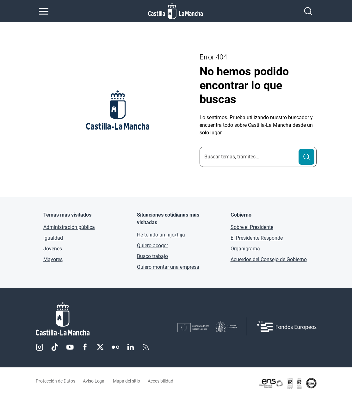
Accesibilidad (160, 381)
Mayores (53, 259)
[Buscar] (306, 157)
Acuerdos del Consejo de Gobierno (269, 259)
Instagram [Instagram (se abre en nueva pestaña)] (39, 347)
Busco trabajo (152, 256)
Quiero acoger (152, 245)
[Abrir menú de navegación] (44, 11)
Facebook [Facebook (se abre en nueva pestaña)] (85, 347)
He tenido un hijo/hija (161, 235)
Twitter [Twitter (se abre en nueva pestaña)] (100, 347)
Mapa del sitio (126, 381)
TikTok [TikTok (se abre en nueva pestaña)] (54, 347)
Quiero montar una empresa (168, 267)
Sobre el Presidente (252, 227)
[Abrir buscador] (308, 11)
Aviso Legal (94, 381)
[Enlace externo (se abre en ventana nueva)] (287, 383)
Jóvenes (52, 249)
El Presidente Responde (257, 238)
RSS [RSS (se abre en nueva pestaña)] (145, 347)
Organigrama (245, 249)
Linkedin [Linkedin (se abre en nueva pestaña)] (130, 347)
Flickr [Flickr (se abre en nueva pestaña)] (115, 347)
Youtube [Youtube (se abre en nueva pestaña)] (69, 347)
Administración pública (69, 227)
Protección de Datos (55, 381)
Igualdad (53, 238)
